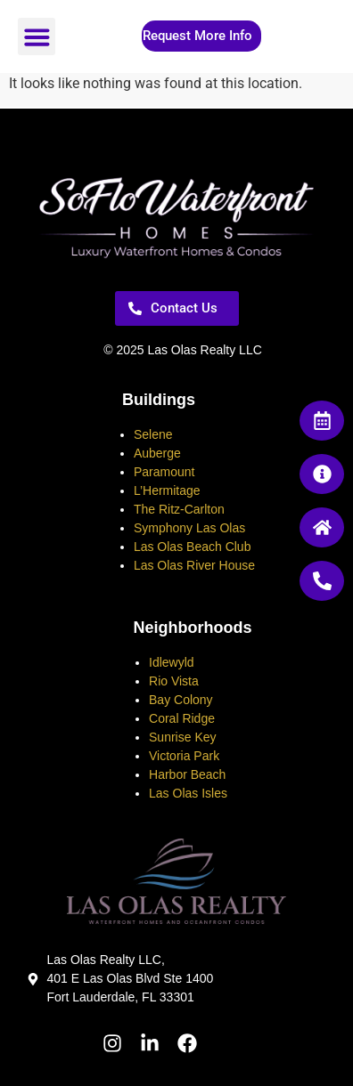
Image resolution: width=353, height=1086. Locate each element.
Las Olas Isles (188, 793)
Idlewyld (171, 662)
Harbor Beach (187, 774)
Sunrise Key (182, 737)
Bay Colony (181, 700)
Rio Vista (174, 681)
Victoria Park (184, 756)
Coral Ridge (182, 718)
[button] (36, 36)
